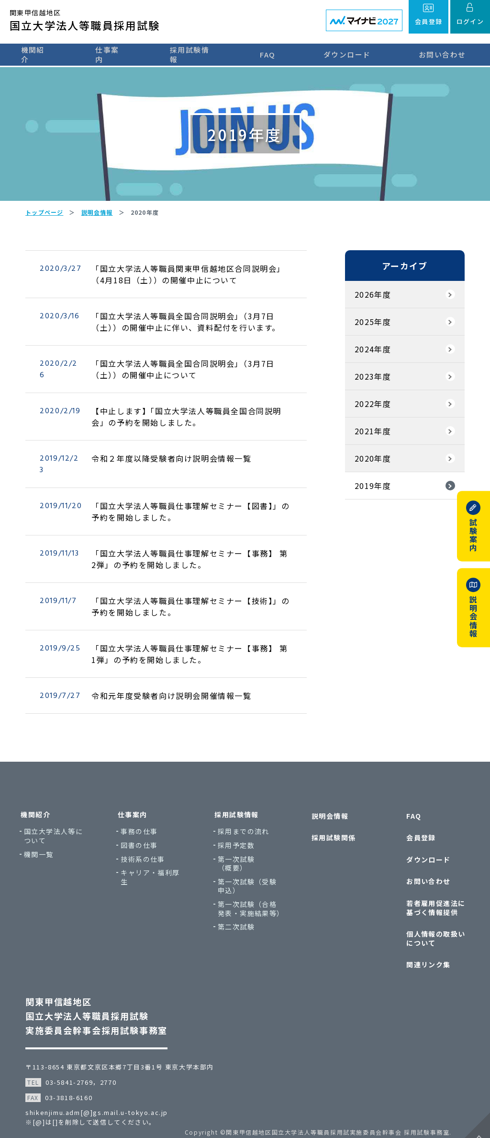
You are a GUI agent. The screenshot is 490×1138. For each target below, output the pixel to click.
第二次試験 (238, 945)
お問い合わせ (445, 54)
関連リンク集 (421, 953)
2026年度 (369, 304)
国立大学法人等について (62, 845)
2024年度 (369, 359)
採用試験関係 (330, 843)
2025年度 (369, 331)
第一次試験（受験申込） (249, 896)
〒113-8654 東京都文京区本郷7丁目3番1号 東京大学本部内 (123, 1053)
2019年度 (369, 495)
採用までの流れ (246, 841)
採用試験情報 (195, 54)
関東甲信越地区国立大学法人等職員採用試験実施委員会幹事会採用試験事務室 (100, 1002)
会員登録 (414, 843)
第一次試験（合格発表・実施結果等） (249, 922)
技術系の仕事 (149, 868)
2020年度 (369, 468)
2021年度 (369, 441)
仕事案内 (109, 54)
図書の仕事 (145, 854)
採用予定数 (238, 854)
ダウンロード (352, 54)
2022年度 (369, 413)
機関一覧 (48, 863)
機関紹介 (31, 54)
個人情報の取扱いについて (428, 930)
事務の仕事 (145, 841)
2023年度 (369, 386)
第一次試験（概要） (246, 873)
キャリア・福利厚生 (156, 886)
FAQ (276, 54)
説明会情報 (326, 824)
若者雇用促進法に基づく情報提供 (428, 903)
